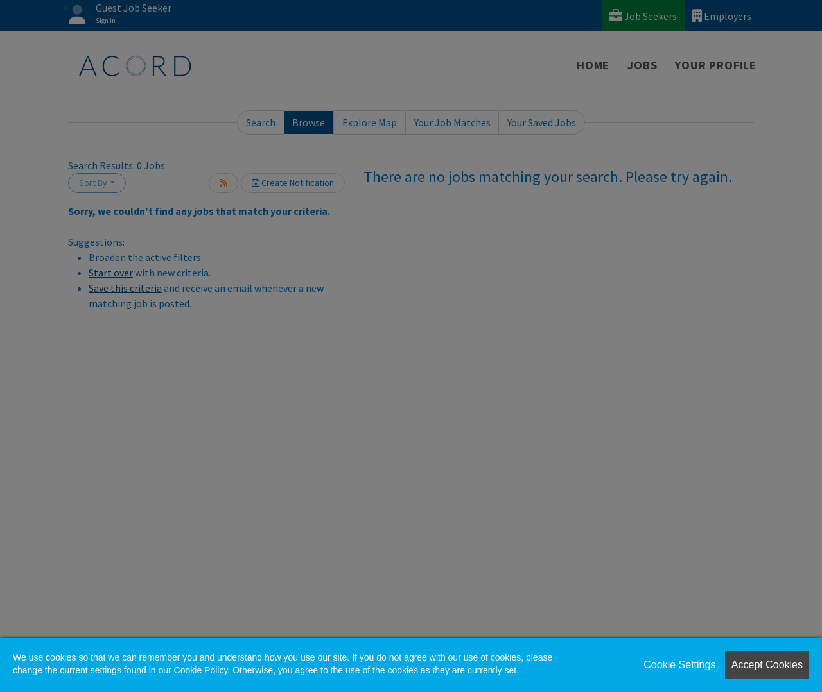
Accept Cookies (767, 664)
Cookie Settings (679, 664)
